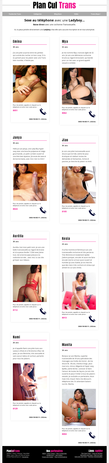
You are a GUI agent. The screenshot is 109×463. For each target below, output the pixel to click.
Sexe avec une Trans (81, 456)
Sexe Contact (51, 453)
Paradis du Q (50, 455)
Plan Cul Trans (98, 455)
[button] (37, 14)
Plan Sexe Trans (86, 453)
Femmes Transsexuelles (95, 456)
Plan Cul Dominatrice (61, 457)
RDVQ (44, 453)
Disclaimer (25, 457)
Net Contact (58, 455)
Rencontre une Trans (86, 455)
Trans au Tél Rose (97, 453)
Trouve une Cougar (47, 457)
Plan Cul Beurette (61, 453)
